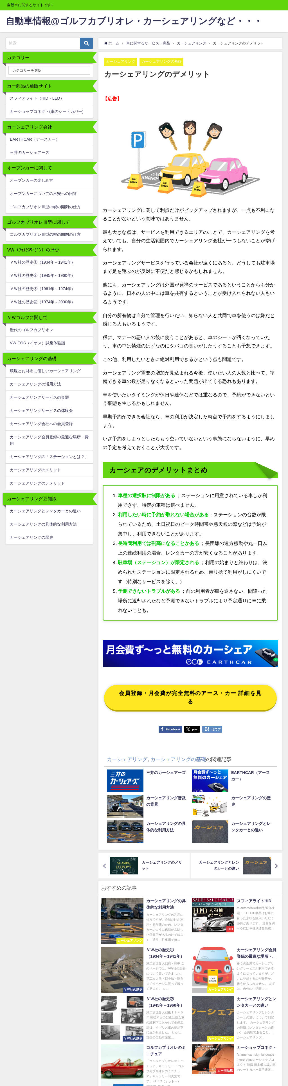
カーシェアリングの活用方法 (35, 384)
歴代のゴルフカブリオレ (31, 330)
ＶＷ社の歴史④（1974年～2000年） (42, 302)
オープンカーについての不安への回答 (43, 194)
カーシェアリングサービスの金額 (39, 397)
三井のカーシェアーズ (29, 152)
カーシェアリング (120, 61)
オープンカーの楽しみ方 (31, 180)
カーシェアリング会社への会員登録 (41, 424)
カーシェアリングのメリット (35, 470)
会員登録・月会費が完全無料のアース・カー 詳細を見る (190, 697)
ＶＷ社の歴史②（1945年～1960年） (42, 275)
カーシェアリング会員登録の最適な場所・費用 (49, 440)
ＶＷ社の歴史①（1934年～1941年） (42, 262)
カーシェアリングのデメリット (37, 483)
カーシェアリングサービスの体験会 (41, 410)
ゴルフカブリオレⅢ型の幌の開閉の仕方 (45, 207)
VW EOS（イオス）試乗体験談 (38, 343)
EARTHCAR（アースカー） (35, 139)
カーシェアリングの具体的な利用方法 (43, 524)
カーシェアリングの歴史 (31, 537)
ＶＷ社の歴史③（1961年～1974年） (42, 289)
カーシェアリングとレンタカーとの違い (45, 511)
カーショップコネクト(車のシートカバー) (47, 111)
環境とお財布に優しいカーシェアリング (45, 371)
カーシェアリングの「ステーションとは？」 (49, 457)
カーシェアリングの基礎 (161, 61)
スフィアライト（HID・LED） (37, 98)
